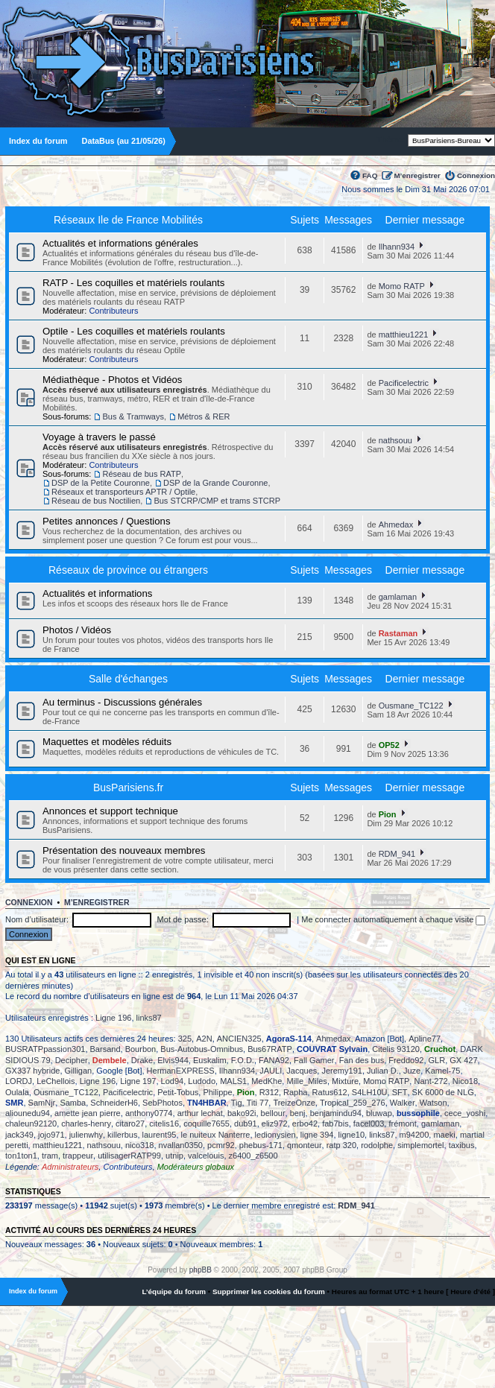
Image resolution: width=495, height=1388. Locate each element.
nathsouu (395, 440)
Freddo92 (405, 1060)
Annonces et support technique (110, 811)
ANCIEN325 (239, 1038)
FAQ (369, 175)
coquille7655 (206, 1123)
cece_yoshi (464, 1113)
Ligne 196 (113, 1017)
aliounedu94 (27, 1113)
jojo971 (51, 1134)
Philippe (217, 1092)
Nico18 (465, 1081)
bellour (273, 1113)
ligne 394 (317, 1134)
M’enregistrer (417, 175)
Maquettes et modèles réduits (106, 741)
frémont (402, 1123)
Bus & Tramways (133, 416)
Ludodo (201, 1081)
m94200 (414, 1134)
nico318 (139, 1145)
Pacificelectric (404, 382)
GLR (437, 1060)
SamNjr (42, 1102)
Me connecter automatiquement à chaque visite (393, 919)
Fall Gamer (314, 1060)
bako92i (241, 1113)
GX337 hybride (32, 1070)
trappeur (78, 1155)
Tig (236, 1102)
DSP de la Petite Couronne (100, 482)
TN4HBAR (207, 1102)
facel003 (369, 1123)
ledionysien (275, 1134)
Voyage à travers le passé (99, 437)
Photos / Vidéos (76, 630)
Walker (402, 1102)
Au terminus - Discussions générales (122, 702)
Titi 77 (258, 1102)
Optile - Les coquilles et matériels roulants (133, 331)
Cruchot (439, 1049)
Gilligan (78, 1070)
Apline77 (425, 1038)
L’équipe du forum (174, 1291)
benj (298, 1113)
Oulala (17, 1092)
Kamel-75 (442, 1070)
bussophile (418, 1113)
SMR (14, 1102)
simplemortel (420, 1145)
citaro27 (130, 1123)
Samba (73, 1102)
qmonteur (304, 1145)
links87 (149, 1017)
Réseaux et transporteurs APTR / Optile (123, 491)
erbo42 (305, 1123)
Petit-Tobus (177, 1092)
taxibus (462, 1145)
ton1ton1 (21, 1155)
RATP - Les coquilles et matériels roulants (133, 282)
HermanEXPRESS (181, 1070)
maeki (444, 1134)
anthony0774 (149, 1113)
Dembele (109, 1060)
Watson (433, 1102)
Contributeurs (113, 310)
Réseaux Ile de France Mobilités (128, 220)
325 (185, 1038)
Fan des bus (362, 1060)
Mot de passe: (183, 919)
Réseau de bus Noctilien (95, 500)
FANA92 (274, 1060)
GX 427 (463, 1060)
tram (50, 1155)
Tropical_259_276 (352, 1102)
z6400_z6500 (253, 1155)
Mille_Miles (306, 1081)
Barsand (105, 1049)
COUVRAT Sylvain (332, 1049)
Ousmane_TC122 (411, 705)
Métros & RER (203, 416)
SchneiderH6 (114, 1102)
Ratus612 (329, 1092)
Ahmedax (396, 524)
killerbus (122, 1134)
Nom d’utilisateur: (37, 919)
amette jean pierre (87, 1113)
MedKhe (266, 1081)
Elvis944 (173, 1060)
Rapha (295, 1092)
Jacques (301, 1070)
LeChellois (56, 1081)
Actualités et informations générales (120, 243)
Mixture (345, 1081)
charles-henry (86, 1123)
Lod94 (172, 1081)
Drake (142, 1060)
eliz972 (275, 1123)
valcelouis (206, 1155)
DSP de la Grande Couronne (215, 482)
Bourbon (141, 1049)
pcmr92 (221, 1145)
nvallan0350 (181, 1145)
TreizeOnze (294, 1102)
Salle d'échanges (128, 679)
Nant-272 (430, 1081)
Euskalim (210, 1060)
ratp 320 (341, 1145)
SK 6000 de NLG (443, 1092)
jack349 (19, 1134)
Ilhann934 (396, 246)
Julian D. (383, 1070)
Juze (411, 1070)
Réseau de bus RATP (141, 473)
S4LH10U (370, 1092)
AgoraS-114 (289, 1038)
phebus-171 (261, 1145)
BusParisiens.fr (128, 787)
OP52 (389, 745)
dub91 (245, 1123)
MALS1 (233, 1081)
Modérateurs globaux (195, 1166)
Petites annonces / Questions (106, 521)
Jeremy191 (341, 1070)
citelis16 (164, 1123)
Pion (388, 814)
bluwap (379, 1113)
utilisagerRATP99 (129, 1155)
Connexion (476, 175)
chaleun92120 (31, 1123)
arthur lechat (200, 1113)
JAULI (270, 1070)
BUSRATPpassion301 (45, 1049)
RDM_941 (397, 853)
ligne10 (351, 1134)
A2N (204, 1038)
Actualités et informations (97, 593)
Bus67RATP (270, 1049)
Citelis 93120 (396, 1049)
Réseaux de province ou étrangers (128, 570)
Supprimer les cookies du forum (268, 1291)
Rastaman (398, 633)
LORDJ (18, 1081)
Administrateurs (70, 1166)
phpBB (200, 1270)
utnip (174, 1155)
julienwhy (86, 1134)
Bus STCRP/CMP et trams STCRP (217, 500)
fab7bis (335, 1123)
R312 (269, 1092)
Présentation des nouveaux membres (123, 850)
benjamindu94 (336, 1113)
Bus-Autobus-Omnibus (201, 1049)
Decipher (71, 1060)
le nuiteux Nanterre (215, 1134)
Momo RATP (402, 286)
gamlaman (398, 596)
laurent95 (159, 1134)
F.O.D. (242, 1060)
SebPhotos (162, 1102)
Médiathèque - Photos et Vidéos (112, 379)
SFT (400, 1092)
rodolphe (377, 1145)
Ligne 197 (138, 1081)
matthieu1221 (404, 334)
